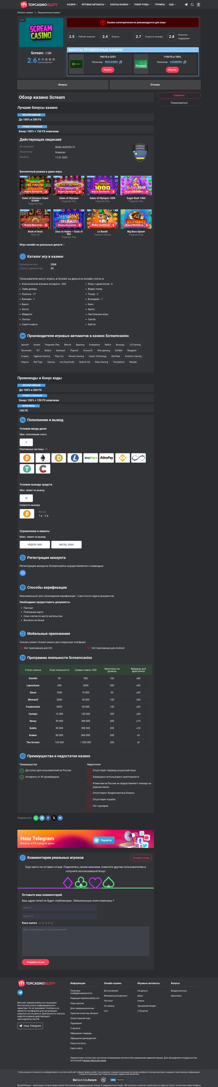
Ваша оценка (29, 923)
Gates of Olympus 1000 (102, 198)
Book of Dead (35, 231)
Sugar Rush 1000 (136, 198)
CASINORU (176, 62)
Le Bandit (102, 231)
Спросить (179, 95)
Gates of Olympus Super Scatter (35, 199)
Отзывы (155, 84)
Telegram (186, 4)
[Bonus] (199, 4)
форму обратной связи (94, 1060)
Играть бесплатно (33, 191)
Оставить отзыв (141, 858)
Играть (108, 69)
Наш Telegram (30, 1025)
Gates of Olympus (69, 198)
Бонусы (62, 84)
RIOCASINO (111, 62)
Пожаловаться (179, 102)
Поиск (192, 4)
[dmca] (85, 1080)
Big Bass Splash (136, 231)
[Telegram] (20, 992)
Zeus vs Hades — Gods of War (69, 232)
